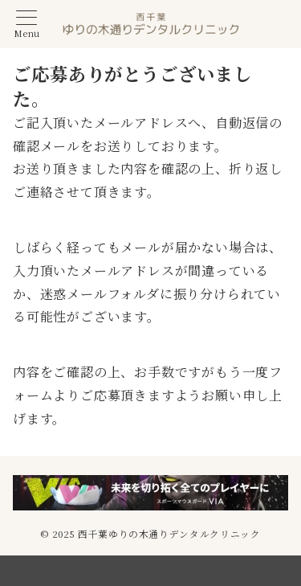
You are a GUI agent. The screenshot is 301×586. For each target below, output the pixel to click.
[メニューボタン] (27, 24)
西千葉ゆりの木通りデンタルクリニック (169, 533)
